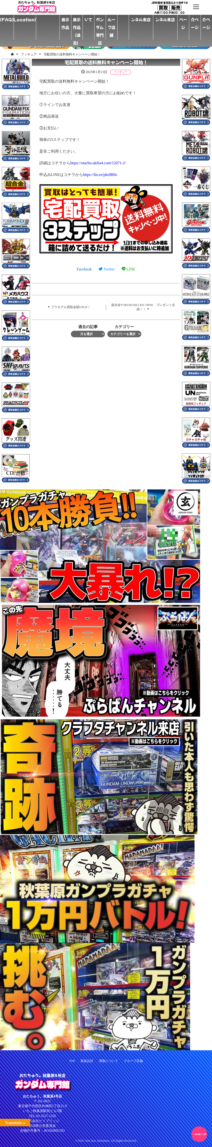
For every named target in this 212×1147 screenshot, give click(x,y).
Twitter (107, 269)
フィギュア (120, 71)
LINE (128, 269)
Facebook (84, 269)
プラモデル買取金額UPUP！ (71, 307)
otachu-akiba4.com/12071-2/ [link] (98, 163)
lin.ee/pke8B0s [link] (100, 175)
